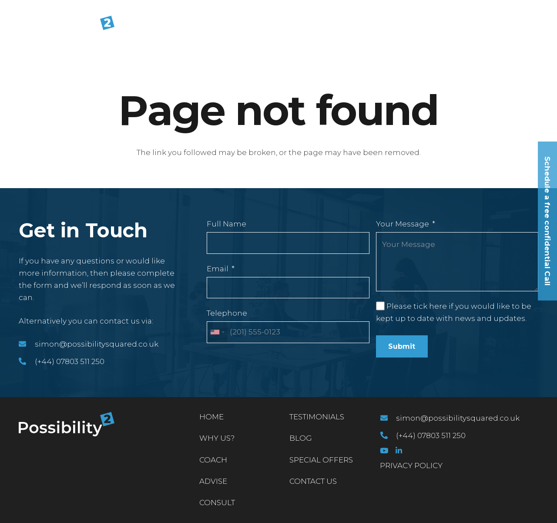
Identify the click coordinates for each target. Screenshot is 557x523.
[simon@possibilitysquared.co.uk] (27, 344)
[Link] (66, 28)
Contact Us (313, 481)
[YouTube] (384, 450)
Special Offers (321, 460)
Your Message (402, 223)
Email (217, 268)
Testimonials (316, 416)
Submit (401, 346)
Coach (213, 460)
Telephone (227, 313)
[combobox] (217, 332)
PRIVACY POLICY (411, 465)
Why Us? (217, 438)
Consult (217, 502)
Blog (300, 438)
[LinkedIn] (399, 450)
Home (211, 416)
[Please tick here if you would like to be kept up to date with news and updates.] (380, 305)
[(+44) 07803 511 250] (27, 361)
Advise (213, 481)
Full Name (226, 223)
